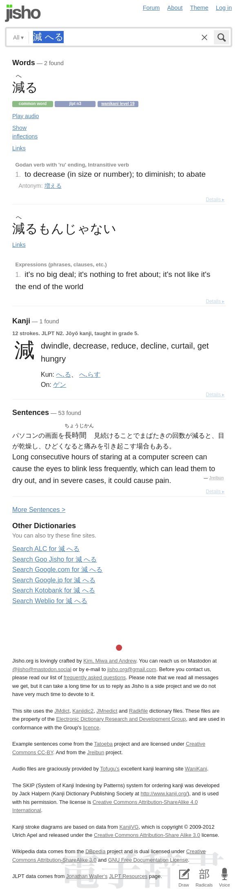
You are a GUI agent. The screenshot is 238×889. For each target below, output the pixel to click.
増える (53, 185)
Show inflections (25, 132)
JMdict (61, 711)
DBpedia (95, 851)
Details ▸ (215, 199)
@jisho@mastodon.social (41, 669)
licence (91, 727)
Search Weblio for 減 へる (49, 600)
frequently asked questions (95, 677)
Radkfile (138, 711)
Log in (224, 7)
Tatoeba (103, 744)
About (175, 7)
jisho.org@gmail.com (131, 669)
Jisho (23, 13)
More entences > (38, 509)
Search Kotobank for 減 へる (53, 590)
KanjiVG (128, 827)
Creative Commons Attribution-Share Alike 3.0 (147, 835)
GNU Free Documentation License (148, 860)
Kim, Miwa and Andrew (109, 661)
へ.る (63, 374)
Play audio (25, 116)
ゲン (59, 384)
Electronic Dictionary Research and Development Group (121, 719)
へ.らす (89, 374)
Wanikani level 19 (117, 103)
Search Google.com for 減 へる (57, 569)
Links (19, 148)
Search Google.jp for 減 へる (54, 580)
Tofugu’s (109, 769)
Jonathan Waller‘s (86, 876)
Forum (151, 7)
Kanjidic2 (82, 711)
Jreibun (216, 478)
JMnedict (106, 711)
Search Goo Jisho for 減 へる (54, 559)
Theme (199, 7)
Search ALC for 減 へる (46, 548)
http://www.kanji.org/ (163, 793)
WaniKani (196, 769)
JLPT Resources (128, 876)
